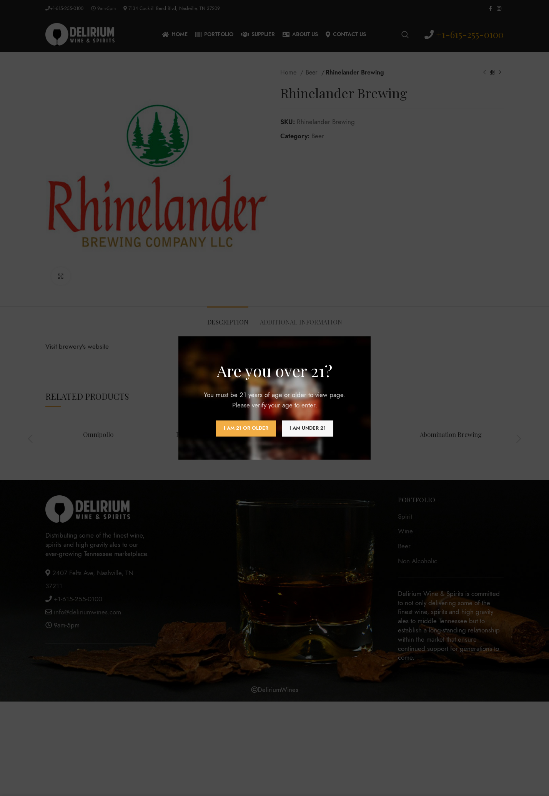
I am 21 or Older (246, 428)
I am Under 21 (307, 428)
